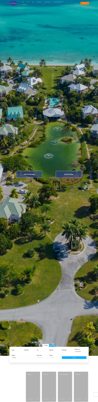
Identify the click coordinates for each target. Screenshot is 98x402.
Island (13, 350)
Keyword (13, 355)
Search (74, 357)
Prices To (51, 355)
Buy (28, 2)
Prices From (39, 355)
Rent (33, 1)
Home (23, 1)
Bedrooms (51, 350)
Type (37, 350)
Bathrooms (64, 350)
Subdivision (26, 350)
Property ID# (77, 349)
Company (24, 4)
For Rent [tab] (52, 345)
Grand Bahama (47, 2)
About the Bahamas (58, 2)
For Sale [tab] (46, 345)
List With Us (38, 1)
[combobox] (43, 357)
